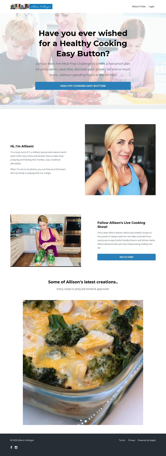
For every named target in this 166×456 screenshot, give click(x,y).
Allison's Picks (139, 6)
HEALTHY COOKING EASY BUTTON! (83, 86)
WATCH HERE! (126, 257)
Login (151, 6)
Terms (122, 440)
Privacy (131, 440)
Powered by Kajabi (147, 440)
